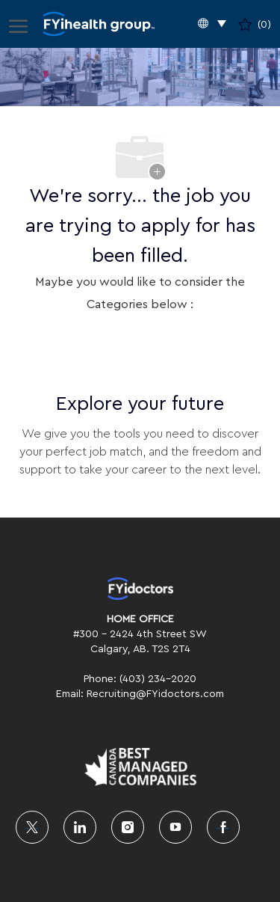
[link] (140, 588)
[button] (212, 24)
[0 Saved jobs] (254, 23)
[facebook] (223, 827)
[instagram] (127, 827)
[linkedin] (79, 827)
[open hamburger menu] (18, 24)
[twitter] (32, 827)
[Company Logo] (99, 24)
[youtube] (175, 827)
